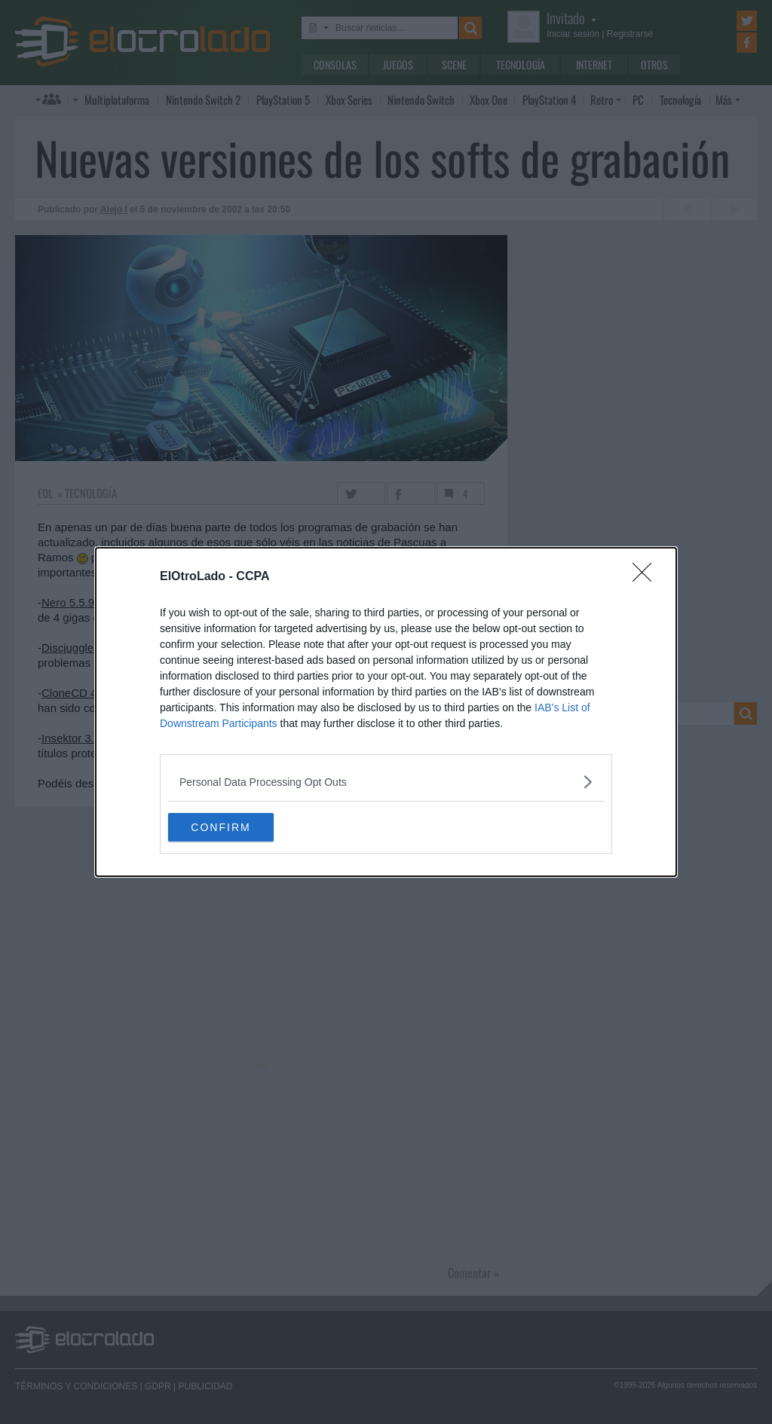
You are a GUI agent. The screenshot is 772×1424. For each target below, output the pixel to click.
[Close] (647, 576)
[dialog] (386, 712)
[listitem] (386, 781)
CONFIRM (239, 826)
